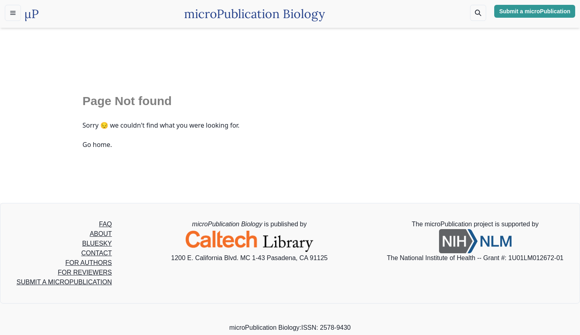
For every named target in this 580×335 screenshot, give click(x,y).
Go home (96, 144)
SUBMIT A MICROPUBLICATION (64, 282)
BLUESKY (97, 243)
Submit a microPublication (534, 11)
